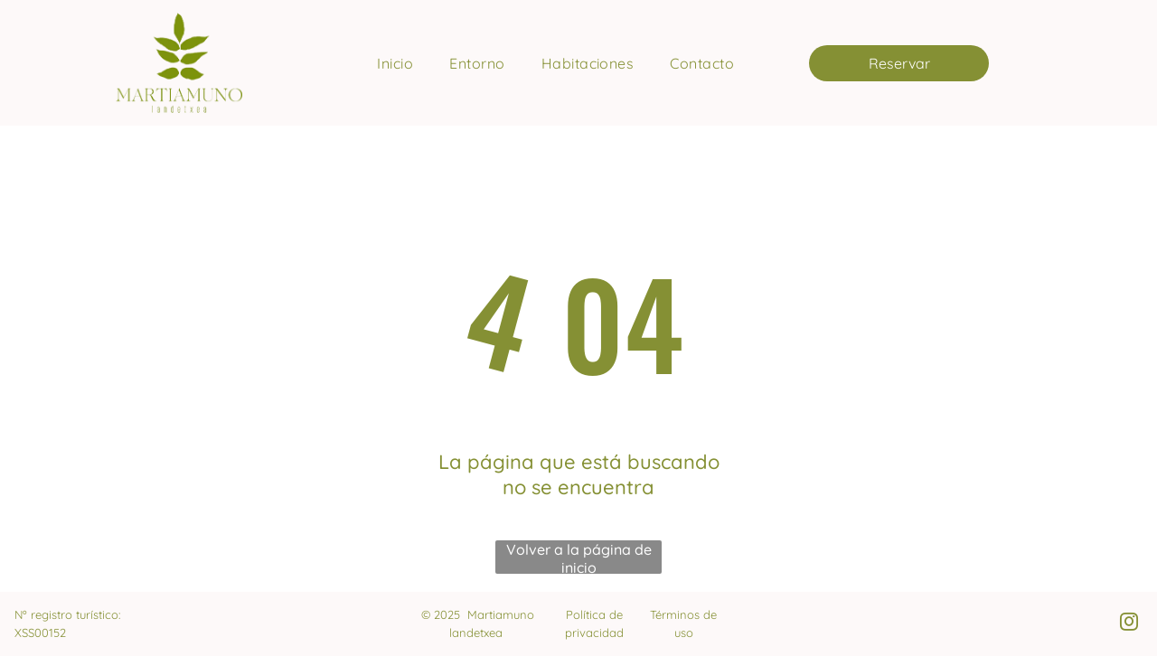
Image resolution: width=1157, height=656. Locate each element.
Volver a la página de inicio (579, 557)
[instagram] (1129, 624)
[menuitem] (395, 63)
